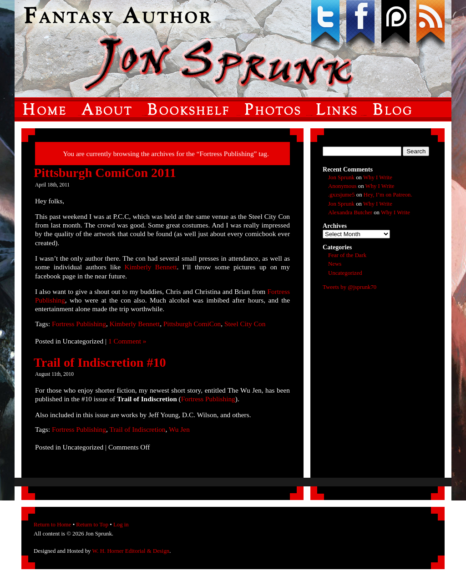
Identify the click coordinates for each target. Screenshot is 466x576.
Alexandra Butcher (350, 212)
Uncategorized (345, 273)
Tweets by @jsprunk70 (349, 287)
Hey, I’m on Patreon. (388, 195)
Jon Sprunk (341, 177)
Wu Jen (179, 429)
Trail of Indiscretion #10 (100, 362)
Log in (121, 524)
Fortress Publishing (79, 324)
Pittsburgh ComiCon (192, 324)
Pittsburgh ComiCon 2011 (105, 173)
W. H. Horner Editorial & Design (130, 551)
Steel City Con (244, 324)
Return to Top (92, 524)
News (334, 264)
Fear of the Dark (347, 255)
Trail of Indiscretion (137, 429)
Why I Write (377, 177)
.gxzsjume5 (341, 195)
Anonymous (342, 186)
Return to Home (52, 524)
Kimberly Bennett (150, 267)
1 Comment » (127, 341)
